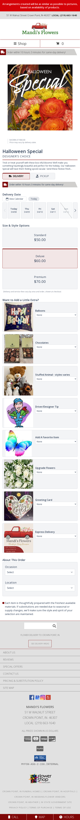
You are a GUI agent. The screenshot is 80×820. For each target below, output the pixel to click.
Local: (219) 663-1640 (40, 723)
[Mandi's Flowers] (40, 35)
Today (34, 198)
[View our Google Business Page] (37, 699)
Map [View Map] (40, 817)
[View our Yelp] (48, 699)
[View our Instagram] (42, 699)
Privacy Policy (18, 807)
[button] (40, 758)
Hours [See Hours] (66, 817)
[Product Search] (40, 625)
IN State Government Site (56, 802)
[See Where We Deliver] (40, 643)
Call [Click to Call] (13, 817)
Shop (20, 43)
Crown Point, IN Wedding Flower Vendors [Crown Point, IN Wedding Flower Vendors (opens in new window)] (39, 796)
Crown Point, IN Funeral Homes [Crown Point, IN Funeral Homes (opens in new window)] (21, 791)
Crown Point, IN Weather (23, 802)
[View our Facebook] (31, 699)
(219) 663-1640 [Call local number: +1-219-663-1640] (68, 15)
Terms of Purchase (40, 807)
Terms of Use (63, 807)
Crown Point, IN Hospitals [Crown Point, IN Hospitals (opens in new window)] (59, 791)
